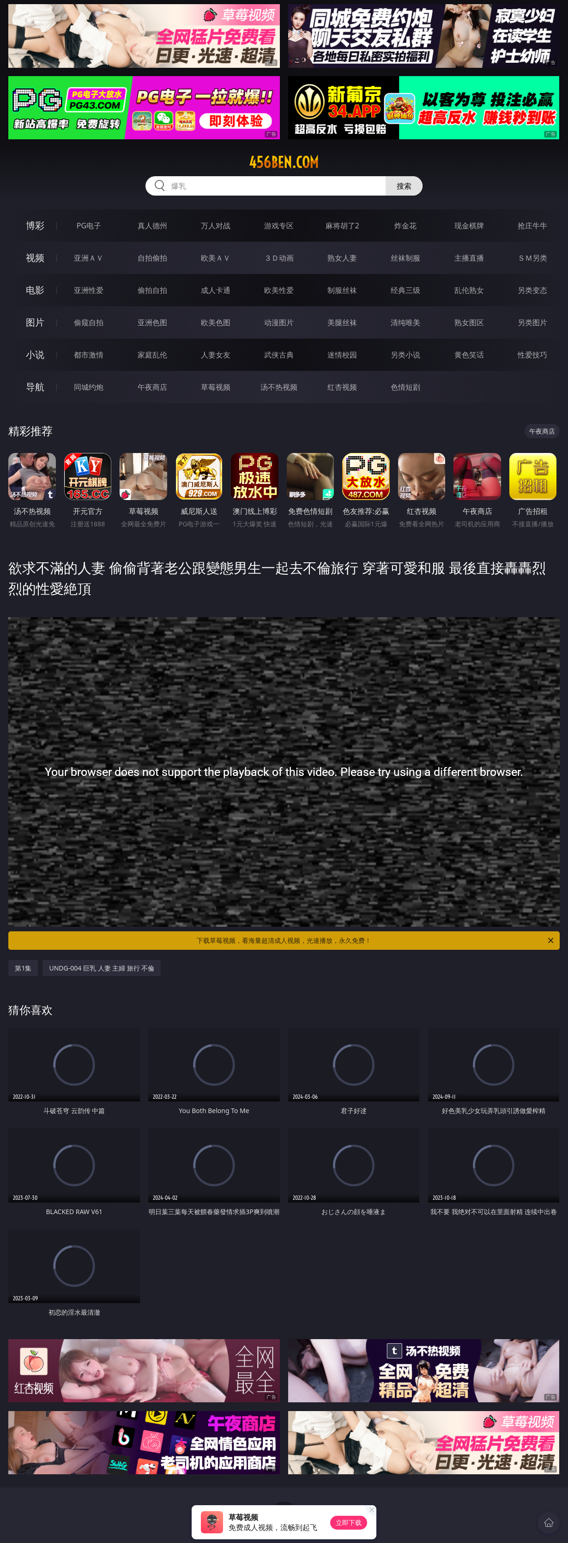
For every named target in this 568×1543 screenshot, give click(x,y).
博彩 (35, 225)
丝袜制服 (405, 258)
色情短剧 (405, 387)
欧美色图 (215, 322)
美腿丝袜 (342, 322)
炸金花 (405, 225)
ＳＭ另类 (532, 258)
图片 (35, 322)
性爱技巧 (532, 355)
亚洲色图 (152, 322)
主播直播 (469, 258)
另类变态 (532, 290)
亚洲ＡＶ (88, 258)
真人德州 (152, 225)
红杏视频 (342, 387)
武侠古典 (279, 355)
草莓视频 (215, 387)
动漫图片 (279, 322)
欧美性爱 (279, 290)
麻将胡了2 (342, 225)
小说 (35, 354)
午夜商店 (152, 387)
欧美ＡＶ (215, 258)
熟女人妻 (342, 258)
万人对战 (215, 225)
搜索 (404, 186)
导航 (35, 387)
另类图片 (532, 322)
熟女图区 (469, 322)
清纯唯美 (405, 322)
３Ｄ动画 (279, 258)
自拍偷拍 (152, 258)
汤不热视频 (278, 387)
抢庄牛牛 (532, 225)
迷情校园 (342, 355)
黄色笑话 (469, 355)
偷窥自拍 (88, 322)
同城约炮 (88, 387)
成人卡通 (215, 290)
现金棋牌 (469, 225)
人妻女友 (215, 355)
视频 (35, 257)
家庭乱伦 (152, 355)
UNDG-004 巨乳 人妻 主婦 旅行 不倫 (101, 968)
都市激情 (88, 355)
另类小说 (405, 355)
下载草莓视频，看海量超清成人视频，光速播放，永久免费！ (376, 940)
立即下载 (349, 1522)
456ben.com (284, 162)
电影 (35, 290)
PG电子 (89, 225)
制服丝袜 (342, 290)
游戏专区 (279, 225)
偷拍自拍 (152, 290)
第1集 (23, 968)
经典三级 (405, 290)
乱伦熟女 (469, 290)
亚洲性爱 (88, 290)
